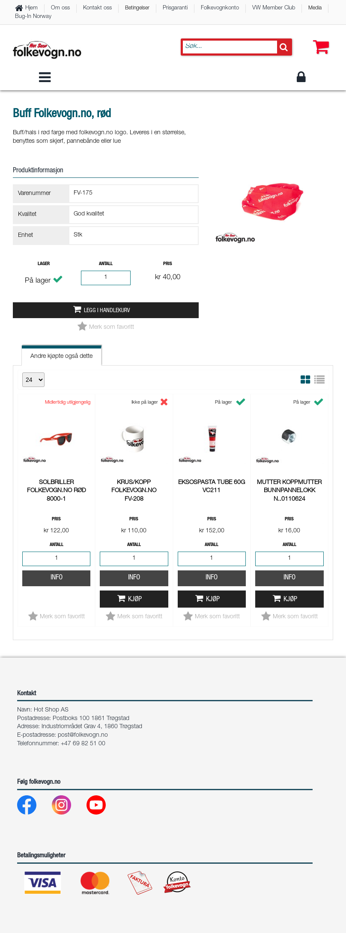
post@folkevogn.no (83, 735)
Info (57, 463)
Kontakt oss (97, 8)
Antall (106, 264)
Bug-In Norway (33, 17)
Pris (167, 264)
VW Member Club (273, 8)
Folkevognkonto (220, 8)
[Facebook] (33, 807)
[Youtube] (102, 807)
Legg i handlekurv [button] (107, 311)
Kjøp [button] (135, 485)
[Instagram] (68, 807)
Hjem (31, 8)
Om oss (60, 8)
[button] (319, 38)
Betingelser (137, 8)
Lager (44, 264)
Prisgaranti (175, 8)
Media (315, 8)
